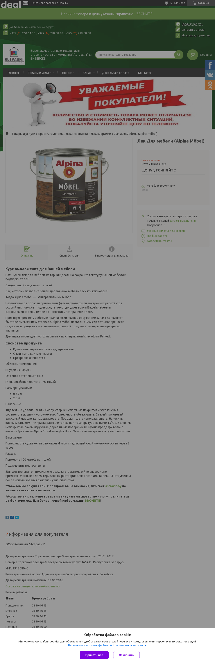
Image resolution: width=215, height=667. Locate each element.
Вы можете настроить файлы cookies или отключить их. (106, 645)
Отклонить (126, 655)
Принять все (94, 655)
